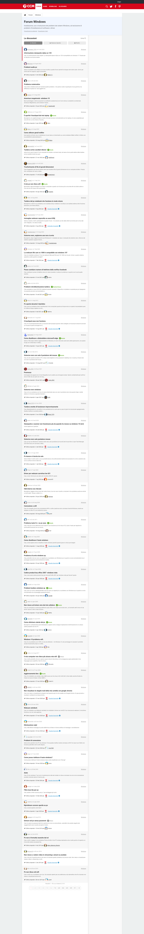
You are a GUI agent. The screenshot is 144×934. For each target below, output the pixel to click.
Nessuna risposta (55, 43)
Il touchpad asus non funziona (35, 321)
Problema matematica (32, 84)
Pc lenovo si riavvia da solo (33, 456)
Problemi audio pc (30, 67)
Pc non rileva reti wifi (31, 872)
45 (71, 888)
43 (67, 888)
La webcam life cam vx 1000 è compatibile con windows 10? (45, 253)
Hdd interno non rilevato (32, 489)
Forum (38, 6)
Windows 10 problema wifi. (34, 639)
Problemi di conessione (32, 740)
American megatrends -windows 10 (37, 98)
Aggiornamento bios (31, 674)
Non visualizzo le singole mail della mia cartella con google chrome (48, 691)
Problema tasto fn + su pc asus (35, 523)
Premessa (27, 372)
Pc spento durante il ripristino (34, 304)
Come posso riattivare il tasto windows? (38, 757)
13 (55, 888)
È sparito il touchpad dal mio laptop (36, 115)
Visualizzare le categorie (30, 31)
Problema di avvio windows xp (35, 555)
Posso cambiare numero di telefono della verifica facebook (45, 270)
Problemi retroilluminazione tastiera (37, 287)
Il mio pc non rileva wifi (32, 184)
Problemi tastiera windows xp (34, 588)
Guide (45, 6)
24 (59, 888)
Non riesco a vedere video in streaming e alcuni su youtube (45, 855)
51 (75, 888)
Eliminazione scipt (30, 725)
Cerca (83, 38)
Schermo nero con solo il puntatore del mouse (40, 355)
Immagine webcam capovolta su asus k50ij (39, 218)
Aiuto (26, 773)
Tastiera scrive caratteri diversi (35, 150)
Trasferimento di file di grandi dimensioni (39, 167)
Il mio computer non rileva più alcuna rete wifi (40, 656)
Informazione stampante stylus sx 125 (38, 53)
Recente (33, 43)
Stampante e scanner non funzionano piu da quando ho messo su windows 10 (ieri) (54, 424)
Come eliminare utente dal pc (34, 622)
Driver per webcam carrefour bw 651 (37, 473)
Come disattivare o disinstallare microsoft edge (41, 338)
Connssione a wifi (30, 506)
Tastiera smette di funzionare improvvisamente (41, 407)
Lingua (119, 2)
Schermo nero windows (32, 390)
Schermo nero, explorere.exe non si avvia (39, 235)
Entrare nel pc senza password (35, 821)
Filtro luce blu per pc (31, 790)
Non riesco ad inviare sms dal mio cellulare (39, 605)
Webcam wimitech (30, 708)
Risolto (77, 43)
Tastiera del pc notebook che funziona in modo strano (43, 201)
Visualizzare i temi (43, 31)
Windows (38, 15)
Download (53, 6)
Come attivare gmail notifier (34, 133)
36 (63, 888)
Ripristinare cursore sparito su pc (36, 805)
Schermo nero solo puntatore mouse (37, 439)
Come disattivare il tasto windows (36, 540)
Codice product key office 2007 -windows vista (40, 573)
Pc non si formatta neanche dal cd (36, 838)
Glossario (63, 6)
